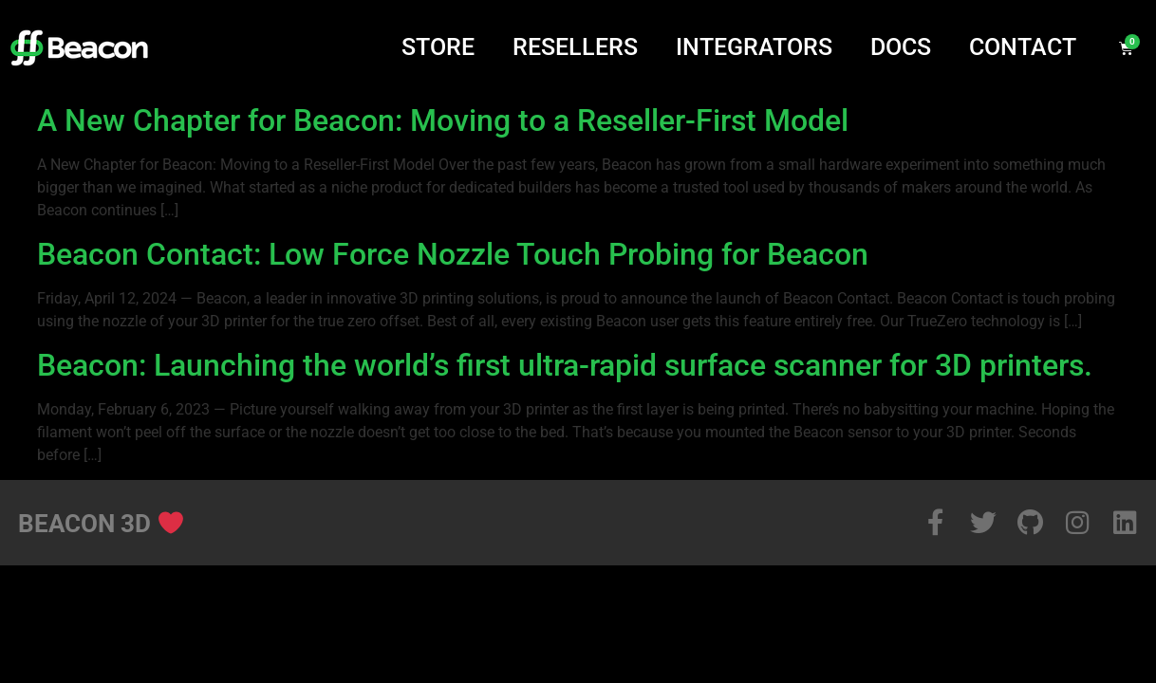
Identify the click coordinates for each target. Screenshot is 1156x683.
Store (438, 47)
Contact (1022, 47)
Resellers (575, 47)
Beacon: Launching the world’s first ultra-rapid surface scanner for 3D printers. (564, 365)
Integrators (754, 47)
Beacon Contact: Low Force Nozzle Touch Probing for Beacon (452, 254)
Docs (900, 47)
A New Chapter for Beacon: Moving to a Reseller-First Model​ (442, 120)
